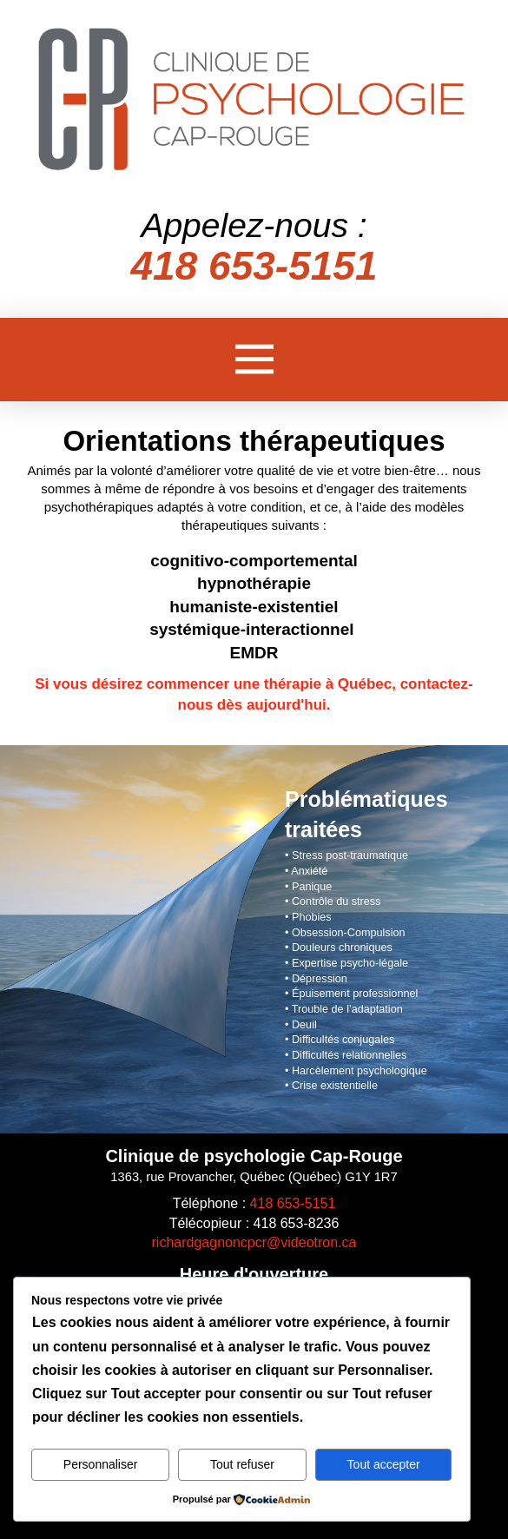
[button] (254, 359)
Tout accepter (383, 1464)
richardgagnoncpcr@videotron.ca (254, 1242)
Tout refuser (242, 1464)
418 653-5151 (293, 1203)
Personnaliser (100, 1464)
